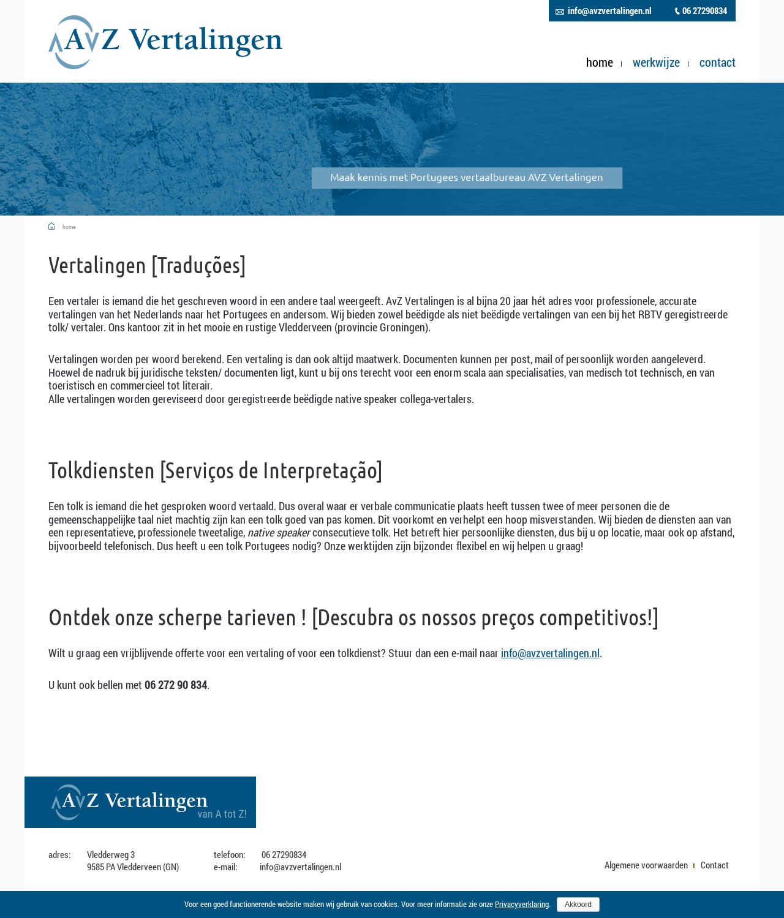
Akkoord (578, 904)
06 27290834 (704, 10)
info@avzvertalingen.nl (610, 10)
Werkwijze (656, 62)
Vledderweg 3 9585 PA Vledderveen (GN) (133, 860)
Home (599, 62)
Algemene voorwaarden (646, 865)
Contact (717, 62)
